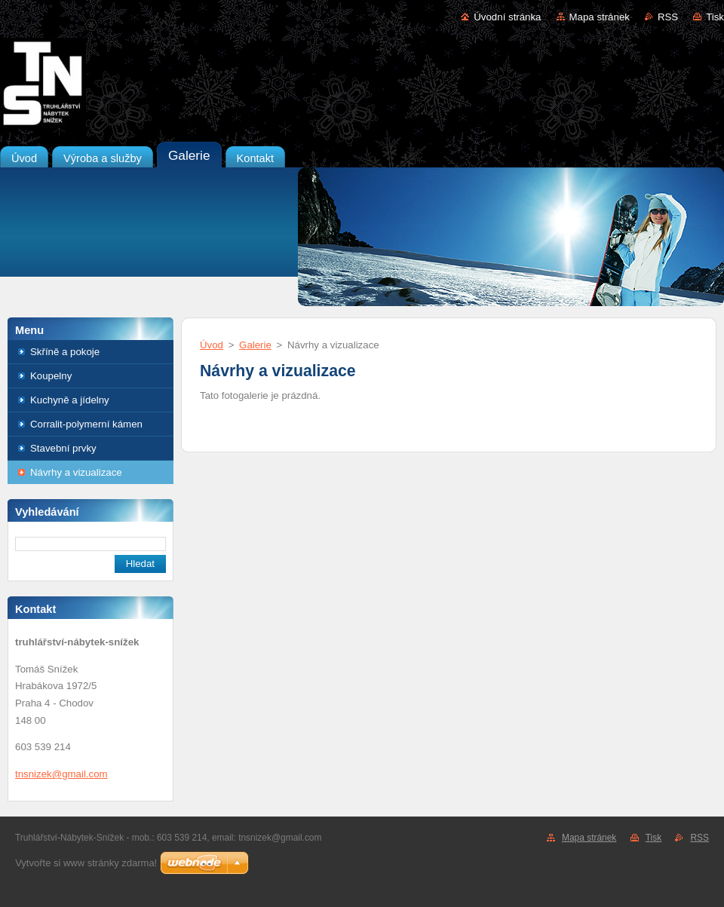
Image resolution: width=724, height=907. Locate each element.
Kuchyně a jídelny (69, 400)
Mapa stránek (599, 17)
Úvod (211, 345)
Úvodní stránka (507, 17)
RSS (668, 17)
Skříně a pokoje (65, 351)
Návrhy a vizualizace (76, 472)
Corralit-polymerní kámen (86, 424)
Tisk (715, 17)
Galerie (255, 345)
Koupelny (51, 375)
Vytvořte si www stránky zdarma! (86, 863)
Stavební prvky (63, 448)
